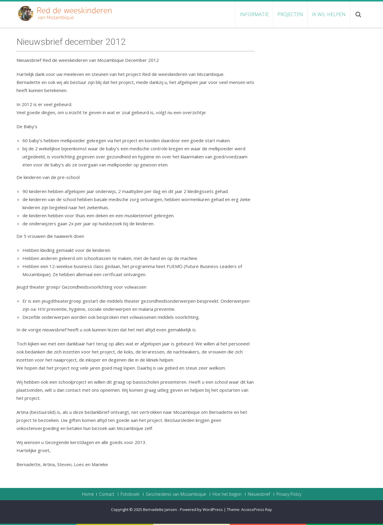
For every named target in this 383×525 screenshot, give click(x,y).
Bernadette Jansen (160, 509)
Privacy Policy (288, 494)
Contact (106, 494)
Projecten (290, 14)
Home (88, 494)
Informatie (254, 14)
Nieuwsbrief (259, 494)
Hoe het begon (226, 494)
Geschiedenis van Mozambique (176, 494)
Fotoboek (130, 494)
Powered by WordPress (201, 509)
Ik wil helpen (329, 14)
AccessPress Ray (256, 509)
